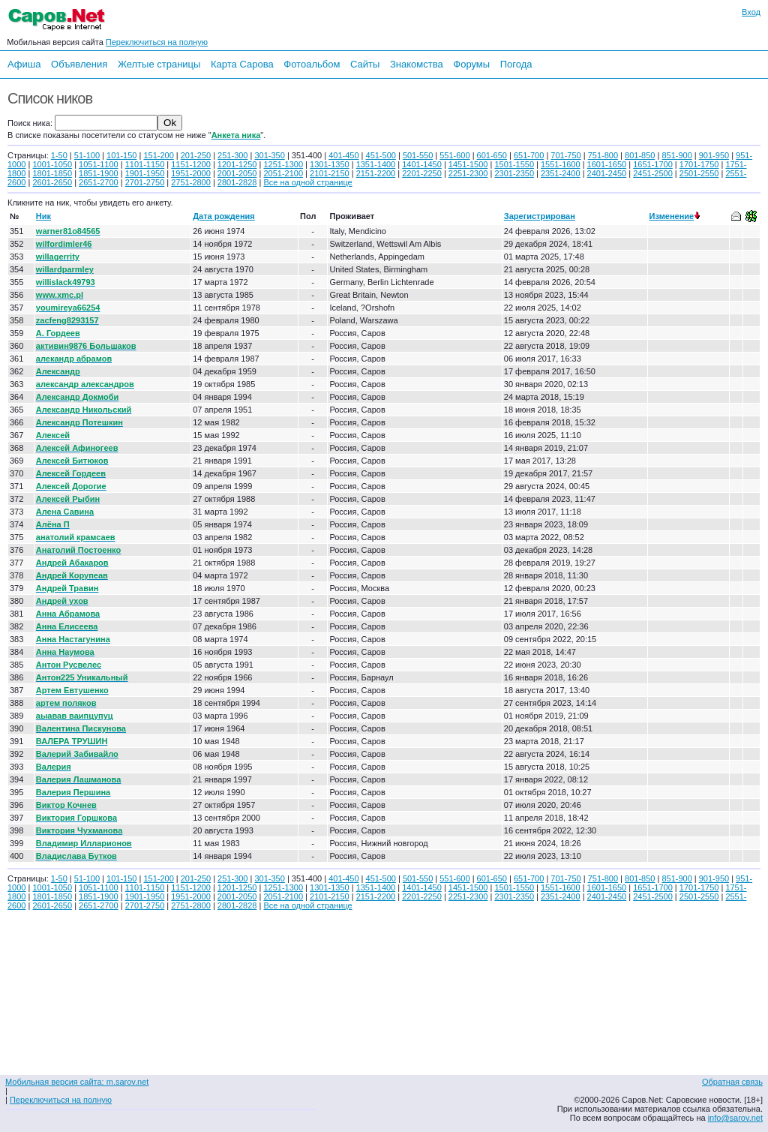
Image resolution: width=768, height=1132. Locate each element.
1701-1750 (699, 164)
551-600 (455, 155)
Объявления (79, 64)
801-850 (640, 155)
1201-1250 (237, 164)
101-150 (121, 155)
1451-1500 (468, 164)
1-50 (59, 155)
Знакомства (416, 64)
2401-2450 (607, 173)
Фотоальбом (312, 64)
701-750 (565, 155)
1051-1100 (98, 164)
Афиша (24, 64)
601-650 (492, 155)
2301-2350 (514, 173)
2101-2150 (330, 173)
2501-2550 (699, 173)
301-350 (269, 155)
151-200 (158, 155)
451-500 (381, 155)
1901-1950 (145, 173)
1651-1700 (653, 164)
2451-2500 (653, 173)
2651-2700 (98, 182)
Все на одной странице (307, 182)
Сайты (365, 64)
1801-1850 (52, 173)
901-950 (714, 155)
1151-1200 (191, 164)
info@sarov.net (735, 1117)
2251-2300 (468, 173)
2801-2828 (237, 182)
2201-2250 (422, 173)
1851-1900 (98, 173)
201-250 (196, 155)
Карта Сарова (242, 64)
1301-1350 (330, 164)
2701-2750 (145, 182)
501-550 (418, 155)
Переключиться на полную (157, 42)
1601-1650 (607, 164)
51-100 (87, 155)
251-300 (233, 155)
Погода (516, 64)
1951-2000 (191, 173)
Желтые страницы (159, 64)
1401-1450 (422, 164)
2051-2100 (283, 173)
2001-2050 (237, 173)
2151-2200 (376, 173)
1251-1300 (283, 164)
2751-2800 (191, 182)
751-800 (603, 155)
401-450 (343, 155)
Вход (751, 12)
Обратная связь (732, 1081)
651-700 (529, 155)
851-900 (677, 155)
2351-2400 (560, 173)
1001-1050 (52, 164)
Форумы (471, 64)
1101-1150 (145, 164)
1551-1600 (560, 164)
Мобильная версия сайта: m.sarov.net (76, 1081)
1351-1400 (376, 164)
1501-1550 (514, 164)
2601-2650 (52, 182)
